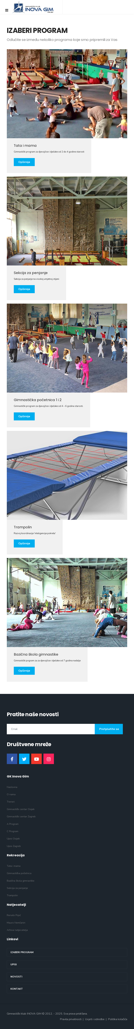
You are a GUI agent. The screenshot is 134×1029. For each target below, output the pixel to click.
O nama (11, 794)
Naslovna (12, 787)
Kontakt (16, 989)
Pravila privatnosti (70, 1019)
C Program (12, 831)
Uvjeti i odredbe (95, 1019)
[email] (65, 729)
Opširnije (24, 162)
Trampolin (12, 895)
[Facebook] (12, 759)
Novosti (16, 976)
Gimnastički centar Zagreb (21, 816)
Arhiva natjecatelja (17, 930)
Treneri (11, 801)
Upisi (13, 964)
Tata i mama (13, 866)
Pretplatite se (109, 729)
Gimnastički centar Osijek (21, 809)
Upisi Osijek (13, 838)
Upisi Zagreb (14, 846)
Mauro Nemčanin (16, 922)
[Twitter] (24, 759)
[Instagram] (48, 759)
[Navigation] (6, 10)
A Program (12, 824)
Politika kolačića (117, 1019)
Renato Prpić (14, 915)
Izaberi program (22, 952)
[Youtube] (36, 759)
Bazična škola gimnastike (20, 880)
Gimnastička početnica (19, 873)
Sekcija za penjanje (17, 888)
